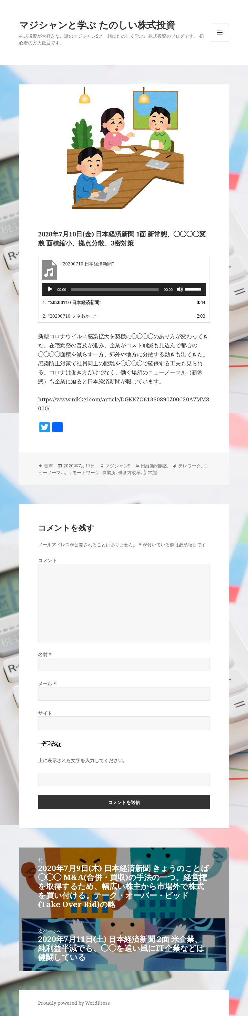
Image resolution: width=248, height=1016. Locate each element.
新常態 (150, 472)
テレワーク (189, 466)
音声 (48, 466)
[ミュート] (180, 289)
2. (70, 316)
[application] (124, 289)
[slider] (115, 289)
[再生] (50, 289)
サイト (45, 713)
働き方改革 (129, 472)
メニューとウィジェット (220, 41)
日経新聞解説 (154, 466)
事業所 (109, 472)
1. (72, 302)
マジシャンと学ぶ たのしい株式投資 (97, 24)
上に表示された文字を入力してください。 (83, 760)
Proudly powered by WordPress (74, 1003)
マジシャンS (117, 466)
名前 (45, 654)
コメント (47, 560)
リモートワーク (83, 472)
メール (47, 684)
